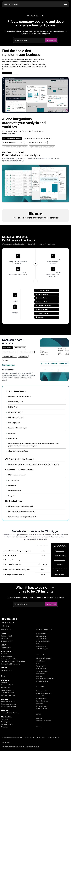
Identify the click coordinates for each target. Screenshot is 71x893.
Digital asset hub (41, 698)
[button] (35, 177)
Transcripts (4, 727)
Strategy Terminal (6, 636)
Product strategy (41, 668)
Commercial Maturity (9, 352)
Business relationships (8, 695)
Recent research (41, 691)
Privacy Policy (41, 737)
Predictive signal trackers (43, 693)
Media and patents (6, 724)
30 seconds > (60, 551)
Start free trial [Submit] (51, 40)
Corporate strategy (42, 671)
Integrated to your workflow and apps (42, 147)
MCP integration (41, 633)
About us (39, 718)
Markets (15, 73)
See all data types (8, 365)
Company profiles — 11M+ (9, 659)
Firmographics (5, 722)
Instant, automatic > (59, 555)
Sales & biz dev (40, 661)
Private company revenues (9, 704)
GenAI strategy (40, 673)
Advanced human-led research (10, 713)
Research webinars (42, 701)
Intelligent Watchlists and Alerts (10, 664)
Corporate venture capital (43, 658)
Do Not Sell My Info (53, 737)
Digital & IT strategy (42, 681)
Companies (6, 73)
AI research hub (41, 696)
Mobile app (4, 638)
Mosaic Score (7, 347)
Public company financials (8, 706)
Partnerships (6, 742)
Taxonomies (5, 719)
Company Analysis (6, 656)
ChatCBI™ (4, 654)
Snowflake (39, 643)
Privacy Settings (29, 737)
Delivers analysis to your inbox (12, 142)
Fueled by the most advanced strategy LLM (37, 138)
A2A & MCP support (42, 649)
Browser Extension (6, 641)
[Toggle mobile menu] (66, 4)
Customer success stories (44, 721)
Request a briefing (41, 708)
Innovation (39, 676)
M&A (37, 663)
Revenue (5, 360)
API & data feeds (41, 638)
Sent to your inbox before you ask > (60, 569)
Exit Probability (20, 347)
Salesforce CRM (41, 646)
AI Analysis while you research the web (15, 147)
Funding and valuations (8, 701)
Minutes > (60, 564)
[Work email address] (29, 40)
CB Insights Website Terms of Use (12, 737)
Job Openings (23, 356)
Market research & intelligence (45, 678)
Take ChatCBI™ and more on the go (36, 142)
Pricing (39, 726)
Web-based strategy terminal (12, 138)
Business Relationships (26, 352)
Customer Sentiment (9, 356)
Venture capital (40, 666)
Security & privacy (6, 670)
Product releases (41, 706)
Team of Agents (6, 647)
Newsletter (39, 703)
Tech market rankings (7, 692)
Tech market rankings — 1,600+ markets (13, 661)
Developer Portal (41, 636)
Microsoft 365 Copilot (42, 641)
